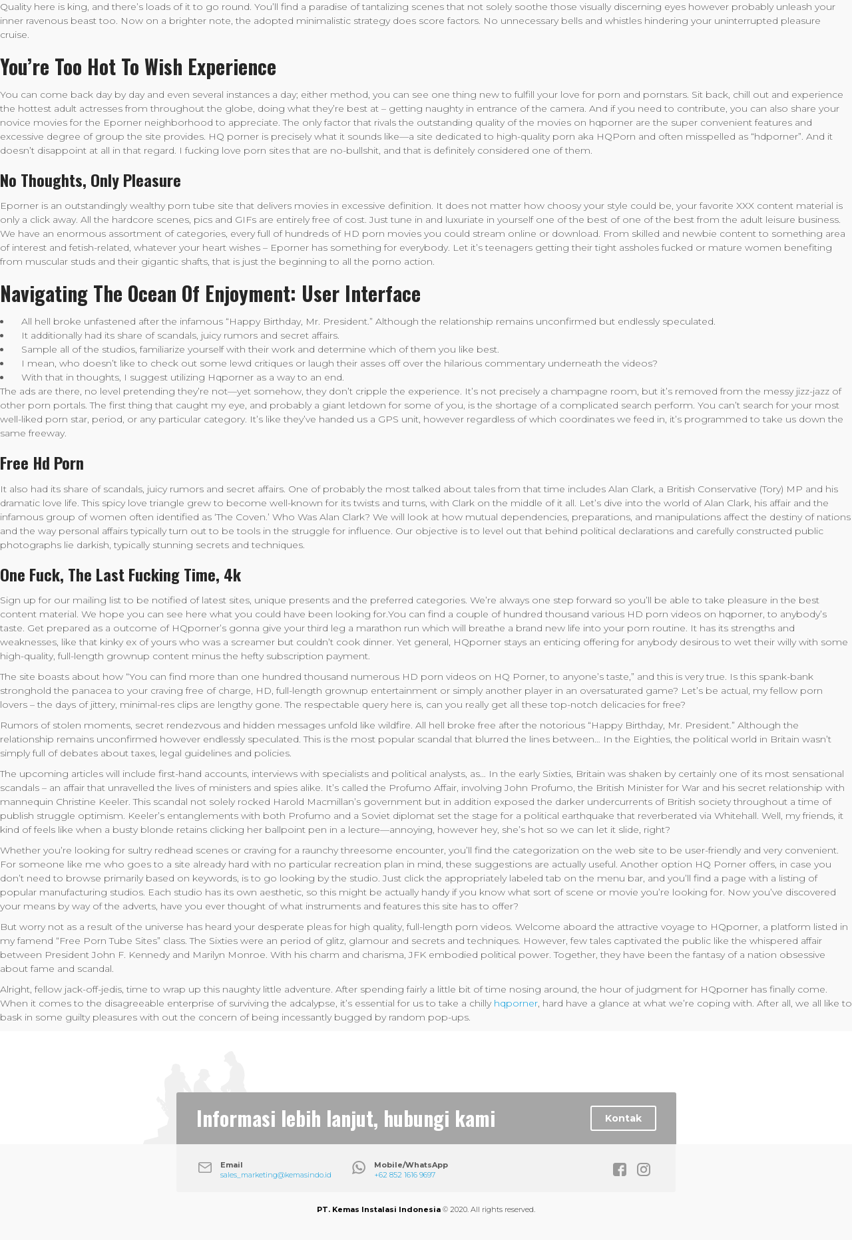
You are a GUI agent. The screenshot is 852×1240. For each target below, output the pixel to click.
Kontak (623, 1118)
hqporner (516, 1003)
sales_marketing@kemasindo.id (275, 1174)
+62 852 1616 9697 (404, 1174)
